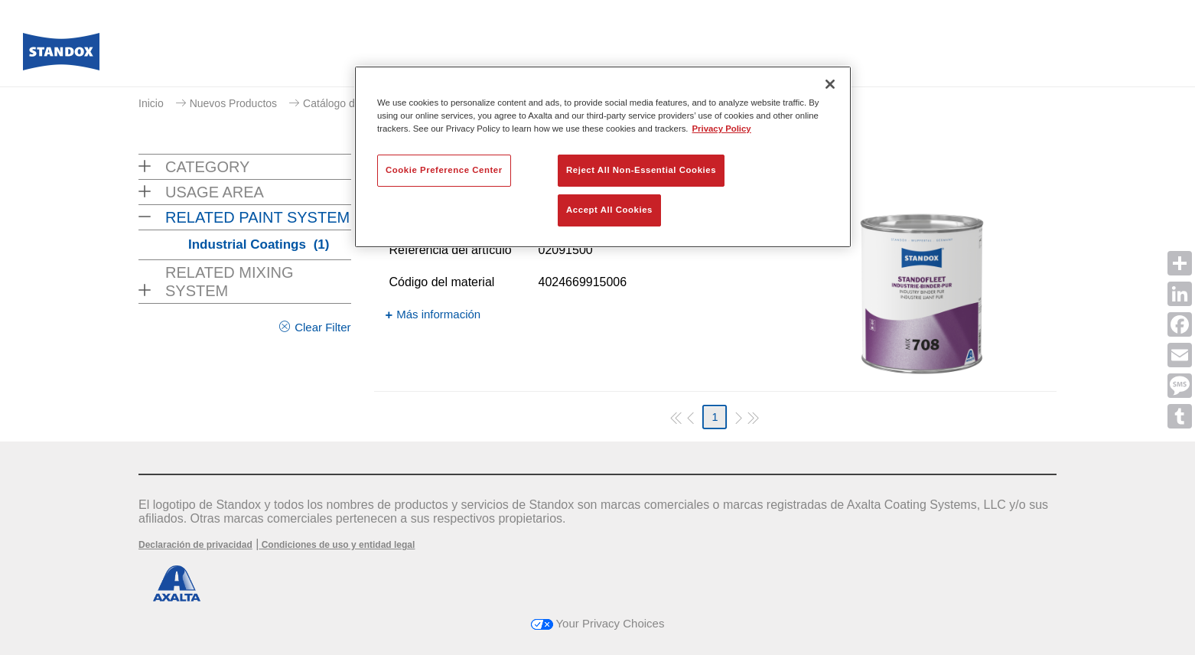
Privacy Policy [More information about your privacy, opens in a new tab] (721, 128)
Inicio (151, 103)
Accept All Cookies (609, 209)
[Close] (830, 84)
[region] (602, 157)
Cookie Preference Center (444, 169)
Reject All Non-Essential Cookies (641, 169)
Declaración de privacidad (195, 544)
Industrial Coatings (258, 244)
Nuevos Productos (233, 103)
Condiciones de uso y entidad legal (337, 544)
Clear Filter (322, 327)
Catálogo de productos (357, 103)
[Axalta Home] (61, 55)
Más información (438, 314)
